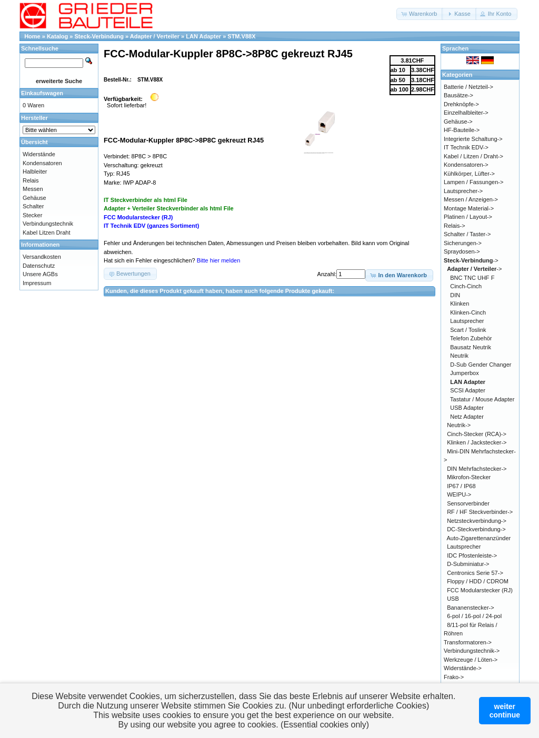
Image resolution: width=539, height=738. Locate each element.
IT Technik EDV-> (466, 147)
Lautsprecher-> (463, 191)
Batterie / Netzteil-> (468, 87)
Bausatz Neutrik (470, 347)
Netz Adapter (467, 416)
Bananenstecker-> (470, 607)
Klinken (459, 303)
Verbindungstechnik (48, 223)
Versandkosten (42, 257)
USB (453, 598)
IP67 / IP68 (461, 486)
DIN (455, 295)
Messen (33, 189)
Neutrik (459, 355)
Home (32, 36)
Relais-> (454, 226)
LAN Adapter (203, 36)
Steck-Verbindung (99, 36)
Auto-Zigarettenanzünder (479, 538)
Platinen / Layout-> (468, 217)
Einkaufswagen (42, 93)
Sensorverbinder (468, 503)
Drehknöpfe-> (461, 104)
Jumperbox (464, 373)
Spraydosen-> (462, 251)
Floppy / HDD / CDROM (477, 581)
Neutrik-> (459, 425)
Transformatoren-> (468, 642)
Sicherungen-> (463, 243)
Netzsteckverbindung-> (476, 521)
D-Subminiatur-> (468, 564)
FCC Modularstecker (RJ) (480, 590)
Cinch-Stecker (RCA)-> (476, 434)
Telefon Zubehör (471, 338)
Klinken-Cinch (468, 312)
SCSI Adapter (467, 390)
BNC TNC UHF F (472, 278)
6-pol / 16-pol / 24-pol (474, 616)
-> (471, 260)
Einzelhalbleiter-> (466, 112)
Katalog (57, 36)
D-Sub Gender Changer (480, 364)
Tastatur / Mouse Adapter (482, 399)
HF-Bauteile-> (462, 130)
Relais (31, 180)
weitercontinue (505, 710)
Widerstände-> (463, 668)
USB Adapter (467, 408)
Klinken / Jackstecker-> (476, 442)
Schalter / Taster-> (467, 234)
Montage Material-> (469, 208)
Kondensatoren (42, 163)
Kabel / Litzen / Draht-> (473, 156)
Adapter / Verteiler (154, 36)
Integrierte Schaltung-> (473, 139)
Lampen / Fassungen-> (473, 182)
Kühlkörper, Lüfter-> (469, 173)
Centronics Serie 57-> (475, 573)
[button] (419, 14)
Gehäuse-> (458, 121)
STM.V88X (241, 36)
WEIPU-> (459, 494)
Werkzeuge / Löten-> (470, 659)
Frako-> (454, 677)
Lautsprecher (467, 321)
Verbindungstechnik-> (472, 651)
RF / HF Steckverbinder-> (480, 512)
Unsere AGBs (40, 274)
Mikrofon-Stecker (469, 477)
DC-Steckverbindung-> (476, 529)
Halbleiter (35, 171)
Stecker (32, 215)
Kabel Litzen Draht (47, 232)
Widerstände (39, 154)
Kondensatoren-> (466, 164)
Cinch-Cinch (466, 286)
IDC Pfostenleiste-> (472, 555)
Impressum (37, 283)
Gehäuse (34, 198)
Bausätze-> (458, 95)
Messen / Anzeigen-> (471, 199)
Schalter (33, 206)
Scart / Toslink (468, 330)
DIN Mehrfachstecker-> (476, 469)
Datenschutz (39, 265)
